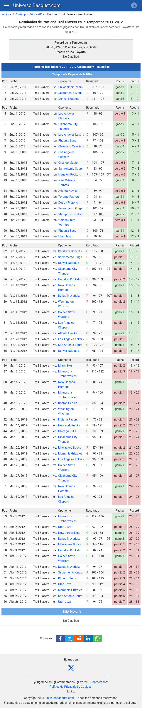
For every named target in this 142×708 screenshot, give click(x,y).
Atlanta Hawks (67, 191)
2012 (41, 14)
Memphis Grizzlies (70, 214)
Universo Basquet (36, 5)
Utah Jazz (65, 236)
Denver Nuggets (69, 99)
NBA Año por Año (23, 14)
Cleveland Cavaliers (71, 146)
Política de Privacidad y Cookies (71, 686)
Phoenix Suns (67, 140)
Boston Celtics (67, 403)
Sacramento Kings (70, 93)
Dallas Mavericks (69, 295)
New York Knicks (69, 425)
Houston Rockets (69, 174)
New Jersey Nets (69, 533)
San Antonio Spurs (70, 168)
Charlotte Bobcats (70, 251)
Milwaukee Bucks (69, 447)
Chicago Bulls (67, 431)
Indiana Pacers (68, 419)
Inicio (5, 14)
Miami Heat (65, 365)
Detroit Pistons (68, 202)
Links (70, 691)
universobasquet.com (59, 698)
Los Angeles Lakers (71, 134)
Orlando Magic (68, 162)
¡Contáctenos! (99, 682)
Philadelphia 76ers (70, 87)
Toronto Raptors (69, 196)
